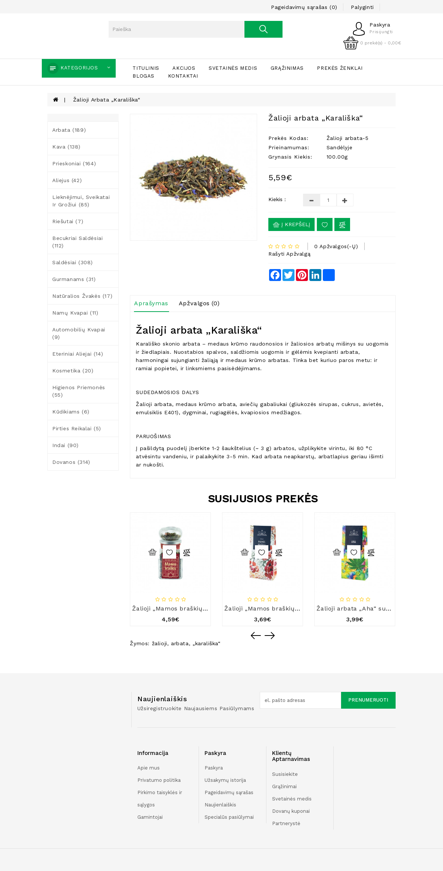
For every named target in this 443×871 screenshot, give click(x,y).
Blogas (143, 76)
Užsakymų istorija (225, 780)
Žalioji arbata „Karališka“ (106, 100)
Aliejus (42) (67, 180)
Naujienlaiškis (220, 805)
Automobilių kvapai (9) (78, 333)
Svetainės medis (233, 68)
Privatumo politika (159, 780)
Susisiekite (285, 774)
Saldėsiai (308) (72, 262)
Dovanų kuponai (291, 811)
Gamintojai (150, 817)
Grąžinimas (287, 68)
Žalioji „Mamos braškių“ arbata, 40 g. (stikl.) (200, 608)
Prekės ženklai (339, 68)
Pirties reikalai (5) (76, 428)
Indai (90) (65, 445)
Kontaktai (183, 76)
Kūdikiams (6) (71, 412)
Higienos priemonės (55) (78, 391)
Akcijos (183, 68)
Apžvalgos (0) (199, 303)
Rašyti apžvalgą (289, 254)
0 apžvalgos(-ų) (336, 246)
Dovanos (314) (71, 462)
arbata (180, 643)
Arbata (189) (69, 130)
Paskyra (214, 768)
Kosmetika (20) (72, 371)
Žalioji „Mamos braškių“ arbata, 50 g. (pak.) (290, 608)
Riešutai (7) (67, 221)
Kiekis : (277, 199)
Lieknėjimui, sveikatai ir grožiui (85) (81, 200)
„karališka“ (207, 643)
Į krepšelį (291, 224)
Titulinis (145, 68)
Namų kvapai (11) (75, 313)
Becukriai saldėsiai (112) (77, 242)
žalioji (159, 643)
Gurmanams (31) (74, 279)
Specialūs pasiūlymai (229, 817)
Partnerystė (286, 823)
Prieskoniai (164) (74, 163)
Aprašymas (151, 303)
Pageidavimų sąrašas (229, 792)
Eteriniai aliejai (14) (77, 354)
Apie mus (148, 768)
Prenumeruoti (368, 700)
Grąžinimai (284, 786)
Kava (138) (66, 147)
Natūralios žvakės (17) (82, 296)
